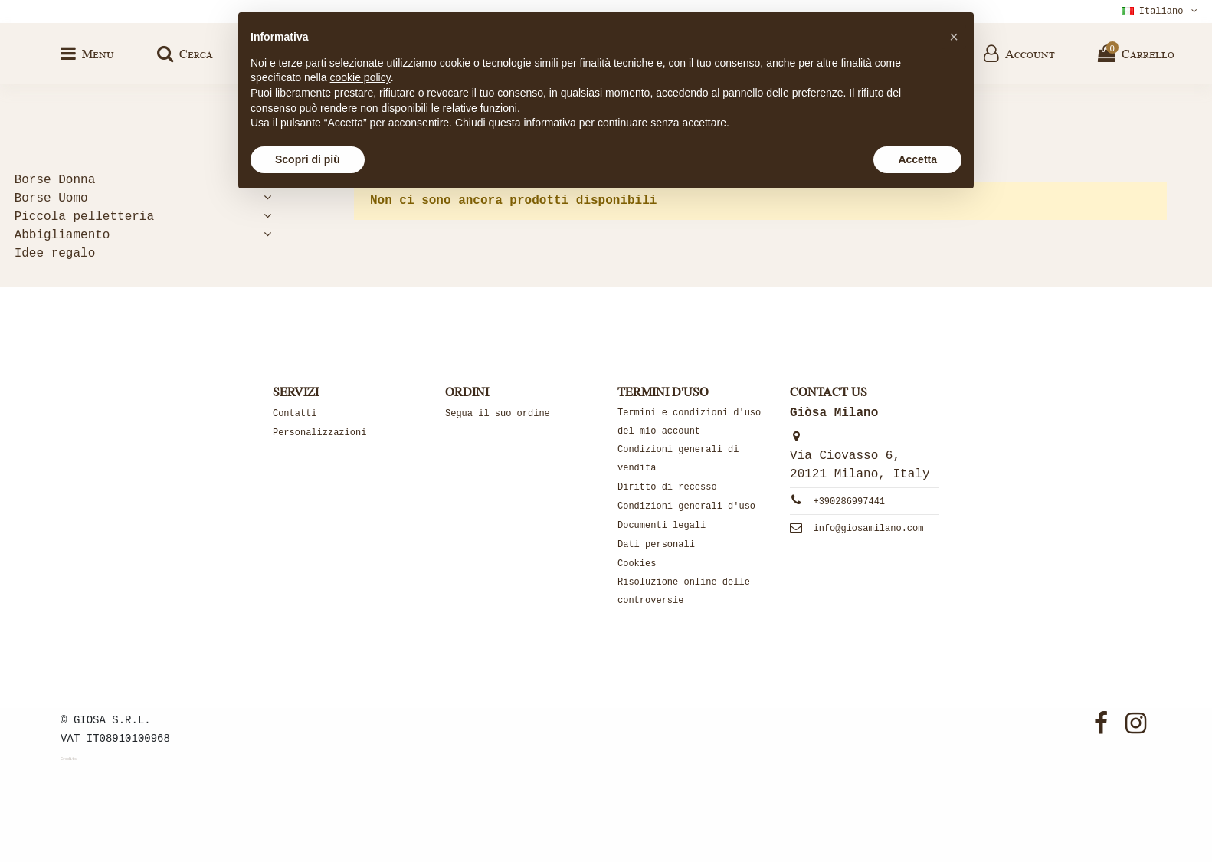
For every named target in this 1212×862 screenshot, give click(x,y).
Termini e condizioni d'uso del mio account (689, 422)
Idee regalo (55, 254)
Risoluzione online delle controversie (683, 591)
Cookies (636, 564)
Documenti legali (661, 525)
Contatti (295, 413)
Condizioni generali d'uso (686, 506)
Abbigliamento (62, 235)
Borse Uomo (51, 198)
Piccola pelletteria (84, 217)
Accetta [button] (917, 159)
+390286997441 (849, 502)
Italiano (1161, 11)
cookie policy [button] (360, 77)
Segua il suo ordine (497, 413)
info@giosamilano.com (868, 528)
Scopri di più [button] (307, 159)
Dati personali (656, 544)
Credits (69, 759)
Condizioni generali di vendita (678, 459)
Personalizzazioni (319, 433)
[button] (954, 37)
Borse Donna (55, 180)
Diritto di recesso (667, 487)
